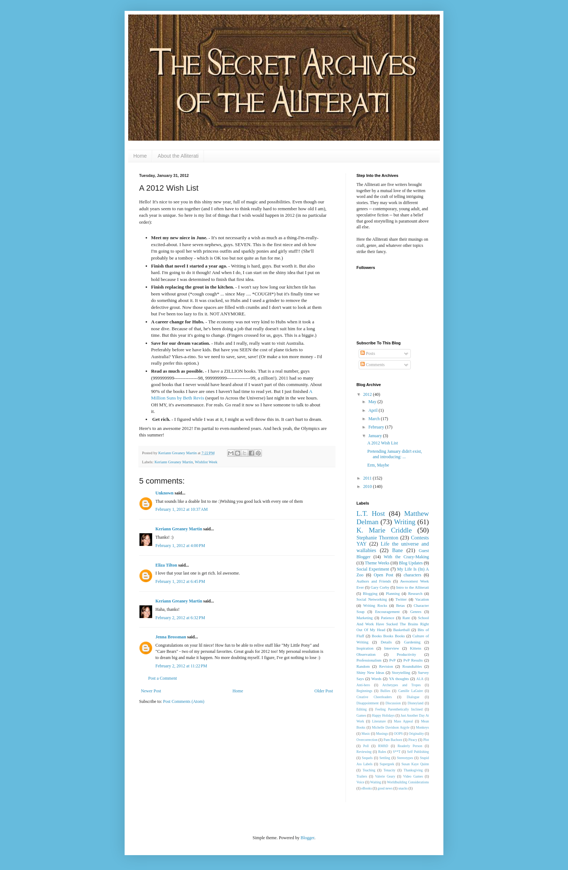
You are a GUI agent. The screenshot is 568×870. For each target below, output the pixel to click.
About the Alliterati (178, 156)
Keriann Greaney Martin (173, 462)
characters (412, 574)
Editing (361, 709)
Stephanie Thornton (377, 537)
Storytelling (401, 672)
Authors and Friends (373, 581)
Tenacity (390, 770)
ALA (419, 679)
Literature (379, 721)
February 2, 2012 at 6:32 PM (180, 617)
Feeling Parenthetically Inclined (398, 709)
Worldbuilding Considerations (408, 782)
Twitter (401, 599)
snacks (403, 788)
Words (376, 678)
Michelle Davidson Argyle (391, 727)
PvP (392, 660)
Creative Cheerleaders (374, 697)
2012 (368, 394)
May (372, 401)
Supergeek (387, 764)
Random (363, 666)
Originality (416, 734)
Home (140, 156)
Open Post (383, 574)
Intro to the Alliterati (412, 587)
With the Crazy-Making (406, 556)
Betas (400, 605)
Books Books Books (388, 636)
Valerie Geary (385, 776)
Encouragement (387, 611)
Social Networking (371, 599)
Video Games (413, 776)
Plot (426, 740)
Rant (406, 618)
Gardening (412, 642)
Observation (366, 654)
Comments (372, 364)
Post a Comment (162, 678)
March (374, 418)
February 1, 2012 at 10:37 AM (181, 509)
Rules (382, 752)
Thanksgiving (413, 770)
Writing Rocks (375, 605)
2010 (368, 486)
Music (366, 734)
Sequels (367, 758)
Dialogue (413, 697)
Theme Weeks (377, 563)
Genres (416, 611)
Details (386, 642)
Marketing (364, 618)
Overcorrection (366, 740)
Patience (387, 618)
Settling (384, 758)
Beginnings (364, 691)
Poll (366, 746)
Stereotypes (405, 758)
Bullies (385, 691)
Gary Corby (380, 587)
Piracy (412, 740)
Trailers (361, 776)
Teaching (369, 770)
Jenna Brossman (170, 636)
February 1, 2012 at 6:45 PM (180, 581)
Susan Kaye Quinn (415, 764)
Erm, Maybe (378, 465)
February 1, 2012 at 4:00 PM (180, 545)
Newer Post (151, 690)
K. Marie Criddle (384, 530)
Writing (404, 522)
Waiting (375, 782)
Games (361, 715)
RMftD (383, 746)
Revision (386, 666)
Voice (360, 782)
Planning (393, 593)
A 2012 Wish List (382, 443)
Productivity (406, 654)
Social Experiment (372, 569)
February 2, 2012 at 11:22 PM (181, 665)
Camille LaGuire (410, 691)
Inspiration (364, 648)
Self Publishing (418, 752)
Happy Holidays (383, 715)
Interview (391, 648)
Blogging (370, 593)
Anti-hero (363, 685)
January (375, 435)
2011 (368, 478)
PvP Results (413, 660)
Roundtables (412, 666)
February (376, 427)
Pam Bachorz (393, 740)
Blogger (307, 837)
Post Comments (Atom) (183, 701)
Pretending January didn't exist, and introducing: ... (394, 454)
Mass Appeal (403, 721)
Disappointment (367, 703)
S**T (397, 752)
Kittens (415, 648)
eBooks (367, 788)
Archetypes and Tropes (401, 685)
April (373, 410)
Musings (382, 734)
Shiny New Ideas (370, 672)
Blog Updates (411, 563)
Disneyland (415, 703)
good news (384, 788)
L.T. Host (370, 513)
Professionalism (368, 660)
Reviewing (364, 752)
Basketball (401, 629)
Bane (397, 550)
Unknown (164, 493)
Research (415, 593)
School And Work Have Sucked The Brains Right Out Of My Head (392, 624)
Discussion (393, 703)
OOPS (398, 734)
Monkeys (422, 727)
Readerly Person (409, 746)
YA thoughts (399, 678)
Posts (367, 353)
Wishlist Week (206, 462)
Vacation (422, 599)
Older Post (323, 690)
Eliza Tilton (166, 565)
